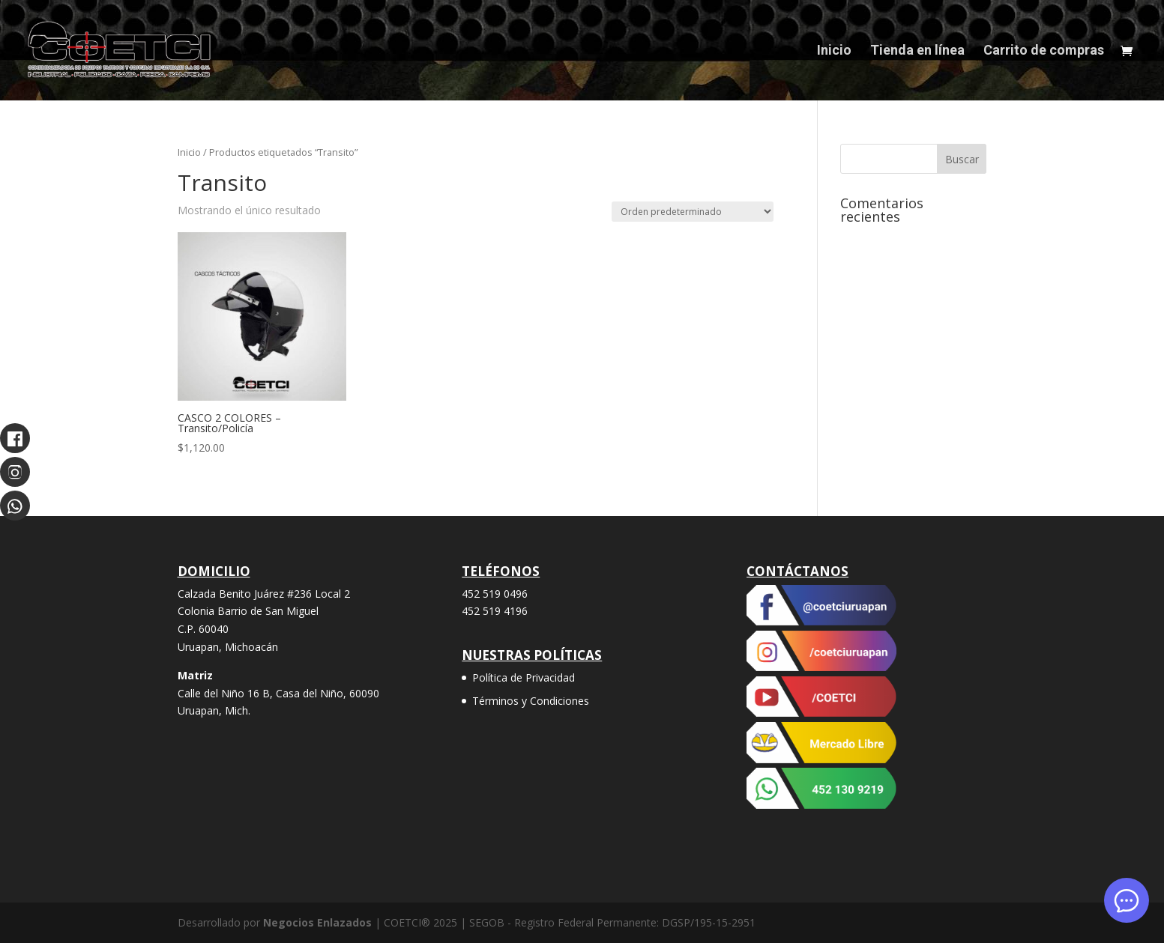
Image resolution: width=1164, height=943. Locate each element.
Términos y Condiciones (530, 701)
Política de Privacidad (523, 677)
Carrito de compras (1043, 51)
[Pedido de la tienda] (693, 211)
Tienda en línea (917, 51)
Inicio (834, 51)
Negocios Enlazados (317, 922)
